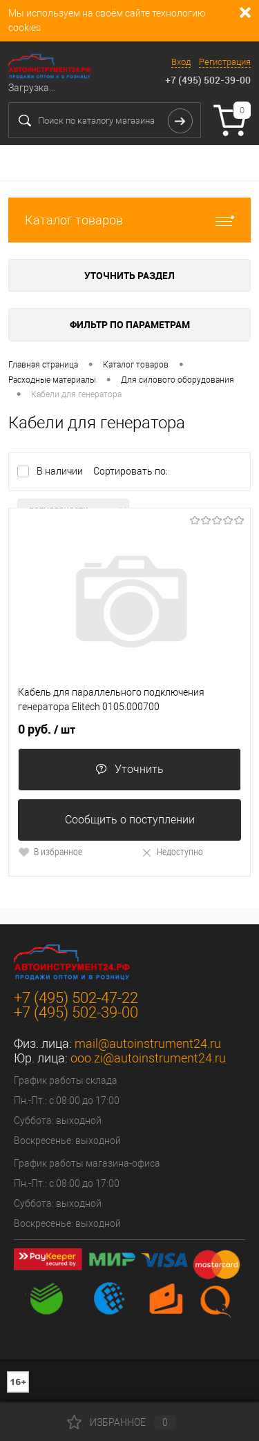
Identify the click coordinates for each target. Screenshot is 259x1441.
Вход (181, 62)
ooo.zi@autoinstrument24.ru (148, 1058)
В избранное (50, 851)
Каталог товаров (129, 220)
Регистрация (225, 62)
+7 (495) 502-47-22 (76, 997)
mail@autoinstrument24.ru (148, 1043)
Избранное (121, 1422)
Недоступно (172, 851)
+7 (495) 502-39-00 (208, 79)
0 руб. (46, 729)
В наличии (61, 471)
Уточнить (129, 769)
